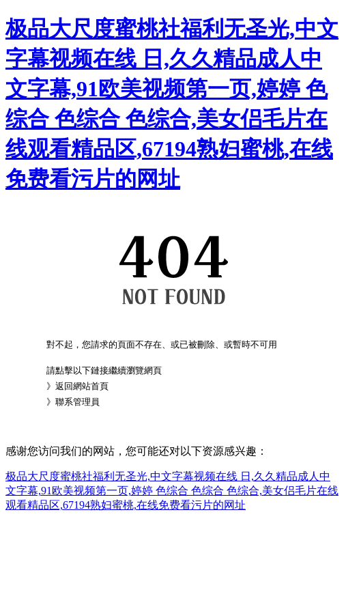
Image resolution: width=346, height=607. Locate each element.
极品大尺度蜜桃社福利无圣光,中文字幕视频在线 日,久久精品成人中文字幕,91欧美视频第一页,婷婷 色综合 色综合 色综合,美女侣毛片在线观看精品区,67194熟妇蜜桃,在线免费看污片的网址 (171, 490)
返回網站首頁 (82, 386)
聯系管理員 (77, 402)
